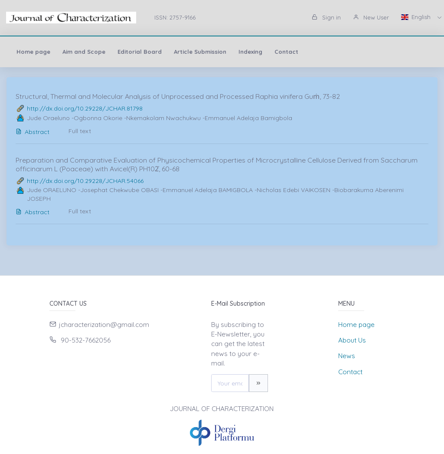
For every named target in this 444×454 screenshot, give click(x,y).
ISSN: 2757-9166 (175, 17)
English (416, 16)
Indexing (250, 51)
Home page (33, 51)
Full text (80, 131)
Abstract (32, 132)
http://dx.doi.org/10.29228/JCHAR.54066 (85, 181)
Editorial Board (140, 51)
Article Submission (200, 51)
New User (371, 17)
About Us (352, 340)
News (346, 356)
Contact (286, 51)
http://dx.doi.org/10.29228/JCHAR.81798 (85, 108)
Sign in (326, 17)
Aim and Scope (83, 51)
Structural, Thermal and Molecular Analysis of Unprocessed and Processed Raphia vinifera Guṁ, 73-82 (178, 96)
